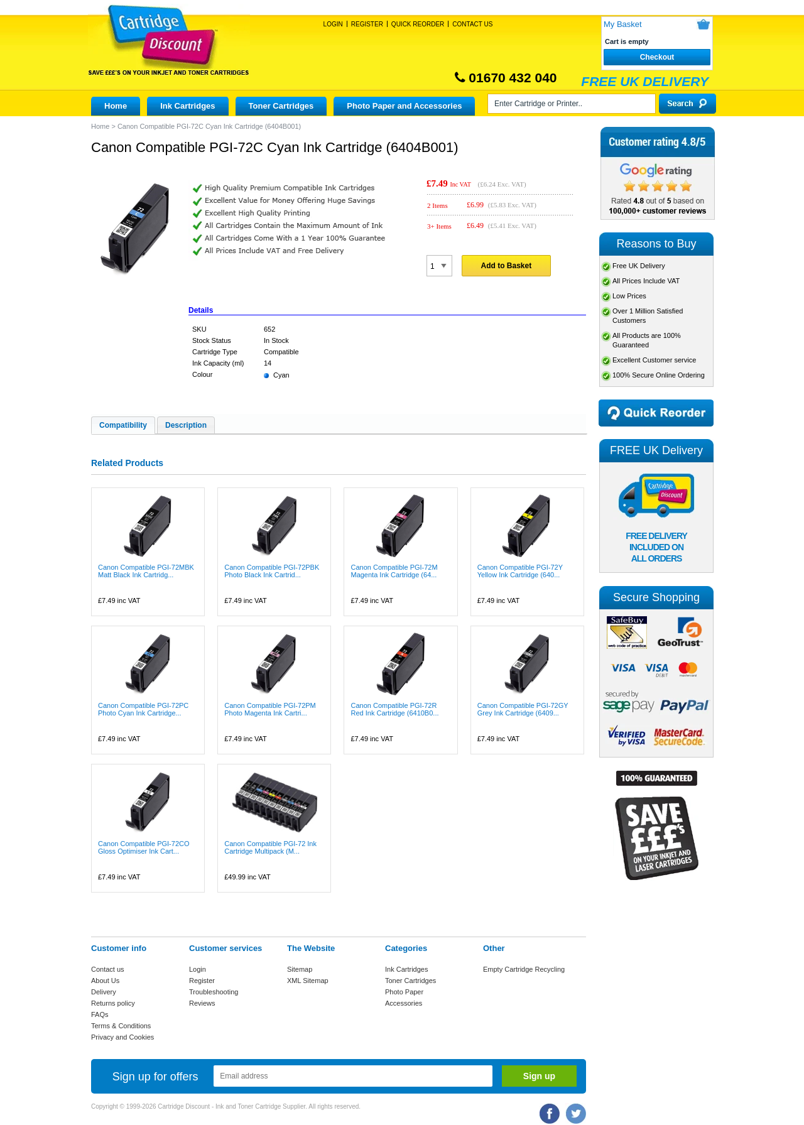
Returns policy (113, 1003)
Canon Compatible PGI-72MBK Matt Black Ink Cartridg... (146, 571)
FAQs (100, 1014)
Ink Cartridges (187, 106)
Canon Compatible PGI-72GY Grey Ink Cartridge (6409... (522, 709)
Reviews (202, 1003)
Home (115, 106)
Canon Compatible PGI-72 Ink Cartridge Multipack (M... (270, 847)
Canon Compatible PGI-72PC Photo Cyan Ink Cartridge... (143, 709)
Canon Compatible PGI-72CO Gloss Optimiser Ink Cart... (144, 847)
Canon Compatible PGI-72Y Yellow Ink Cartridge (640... (520, 571)
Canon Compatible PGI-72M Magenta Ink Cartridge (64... (393, 571)
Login (333, 24)
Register (367, 24)
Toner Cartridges (281, 106)
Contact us (107, 969)
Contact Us (472, 24)
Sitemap (299, 969)
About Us (105, 980)
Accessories (403, 1003)
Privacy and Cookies (122, 1037)
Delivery (103, 992)
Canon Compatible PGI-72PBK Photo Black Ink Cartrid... (271, 571)
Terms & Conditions (121, 1026)
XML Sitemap (308, 980)
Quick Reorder (417, 24)
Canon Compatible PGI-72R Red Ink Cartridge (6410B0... (394, 709)
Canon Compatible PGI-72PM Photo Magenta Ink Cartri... (270, 709)
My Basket (623, 24)
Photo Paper (404, 992)
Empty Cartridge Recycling (524, 969)
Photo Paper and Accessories (404, 106)
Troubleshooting (213, 992)
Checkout (657, 57)
